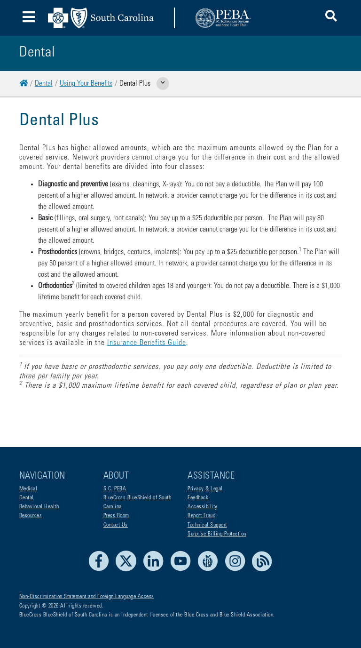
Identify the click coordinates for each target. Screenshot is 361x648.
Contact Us (115, 525)
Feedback (198, 498)
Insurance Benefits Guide (146, 343)
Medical (28, 489)
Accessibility (203, 507)
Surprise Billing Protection (217, 534)
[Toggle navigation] (29, 18)
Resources (30, 516)
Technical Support (207, 525)
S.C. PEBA (114, 489)
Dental (44, 84)
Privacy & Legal (205, 489)
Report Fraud (201, 516)
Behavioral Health (39, 507)
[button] (331, 17)
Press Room (116, 516)
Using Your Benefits (86, 84)
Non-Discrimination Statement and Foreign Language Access (86, 597)
